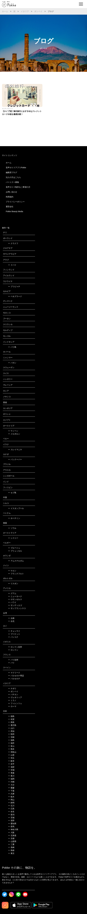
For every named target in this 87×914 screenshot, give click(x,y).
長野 (11, 820)
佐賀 (11, 719)
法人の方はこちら (13, 177)
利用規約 (9, 197)
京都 (11, 838)
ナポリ (12, 688)
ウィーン (13, 431)
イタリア (25, 11)
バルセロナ (14, 679)
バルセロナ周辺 (16, 676)
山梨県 (12, 841)
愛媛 (11, 788)
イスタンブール (16, 508)
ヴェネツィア (15, 697)
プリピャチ (14, 286)
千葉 (11, 791)
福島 (11, 740)
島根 (11, 850)
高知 (11, 731)
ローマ (12, 706)
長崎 (11, 847)
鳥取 (11, 722)
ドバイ (12, 265)
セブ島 (12, 493)
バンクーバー (15, 459)
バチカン (13, 694)
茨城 (11, 817)
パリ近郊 (13, 660)
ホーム (5, 11)
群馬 (11, 826)
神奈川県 (13, 829)
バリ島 (12, 347)
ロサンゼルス (15, 599)
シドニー (13, 538)
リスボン (13, 583)
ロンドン (13, 650)
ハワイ (12, 602)
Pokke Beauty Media (14, 211)
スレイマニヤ (15, 449)
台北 (11, 621)
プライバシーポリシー (15, 202)
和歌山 (12, 752)
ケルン (12, 571)
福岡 (11, 779)
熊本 (11, 749)
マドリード (14, 673)
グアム (12, 593)
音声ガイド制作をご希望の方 (18, 187)
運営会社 (9, 206)
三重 (11, 844)
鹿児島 (12, 725)
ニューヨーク (15, 596)
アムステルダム (16, 561)
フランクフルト (16, 574)
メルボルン (14, 434)
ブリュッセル (15, 551)
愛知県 (12, 823)
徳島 (11, 716)
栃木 (11, 797)
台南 (11, 618)
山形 (11, 755)
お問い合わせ (11, 192)
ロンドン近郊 (15, 647)
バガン (12, 363)
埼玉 (11, 758)
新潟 (11, 814)
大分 (11, 785)
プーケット (14, 634)
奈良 (11, 812)
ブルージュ (14, 548)
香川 (11, 776)
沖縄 (11, 782)
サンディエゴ (15, 605)
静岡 (11, 803)
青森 (11, 773)
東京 (11, 853)
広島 (11, 809)
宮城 (11, 770)
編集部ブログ (11, 172)
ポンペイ (38, 11)
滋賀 (11, 767)
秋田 (11, 734)
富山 (11, 746)
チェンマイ (14, 631)
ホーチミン (14, 518)
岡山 (11, 800)
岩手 (11, 764)
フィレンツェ (15, 703)
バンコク (13, 637)
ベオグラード (15, 296)
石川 (11, 806)
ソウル (12, 528)
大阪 (11, 832)
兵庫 (11, 794)
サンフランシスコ (17, 608)
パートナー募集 (12, 182)
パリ (11, 663)
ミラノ (12, 700)
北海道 (12, 835)
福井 (11, 743)
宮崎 (11, 737)
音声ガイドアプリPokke (16, 167)
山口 (11, 728)
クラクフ (13, 243)
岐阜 (11, 761)
